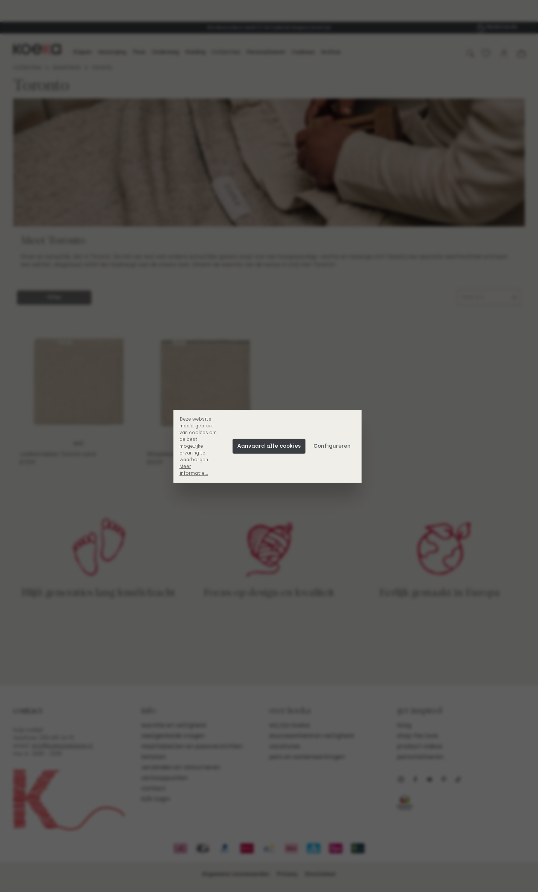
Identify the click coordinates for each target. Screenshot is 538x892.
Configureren (333, 446)
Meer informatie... (195, 470)
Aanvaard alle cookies (270, 446)
